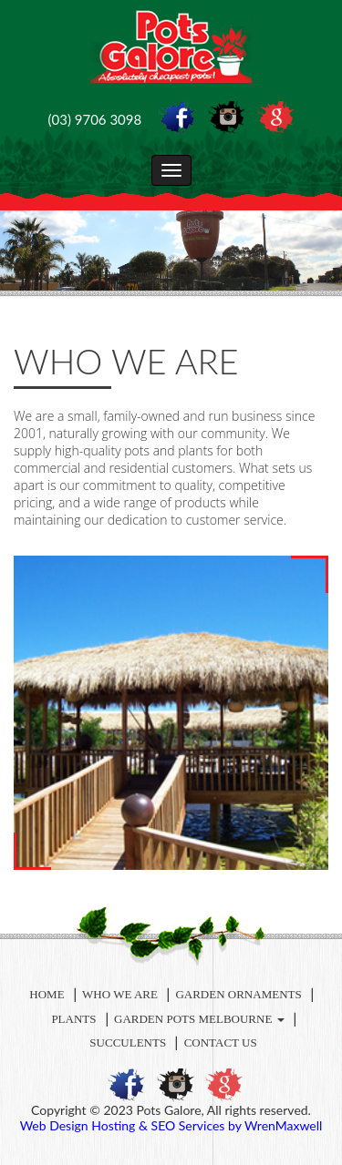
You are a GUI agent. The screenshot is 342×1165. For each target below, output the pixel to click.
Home (46, 994)
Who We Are (120, 994)
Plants (73, 1019)
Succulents (127, 1042)
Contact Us (220, 1042)
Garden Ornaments (238, 994)
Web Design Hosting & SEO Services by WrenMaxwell (171, 1125)
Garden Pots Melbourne (199, 1019)
